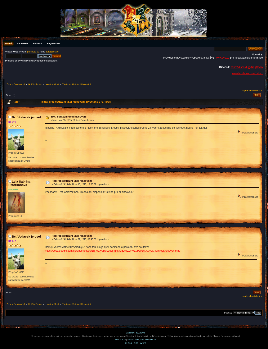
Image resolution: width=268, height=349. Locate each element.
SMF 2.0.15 (120, 339)
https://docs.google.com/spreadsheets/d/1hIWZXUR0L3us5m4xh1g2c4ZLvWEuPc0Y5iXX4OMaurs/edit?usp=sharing (112, 250)
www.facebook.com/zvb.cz (247, 73)
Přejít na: (228, 313)
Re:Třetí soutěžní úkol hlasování (72, 180)
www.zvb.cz (222, 57)
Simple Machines (148, 339)
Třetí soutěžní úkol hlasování (68, 116)
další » (258, 90)
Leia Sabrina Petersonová (19, 183)
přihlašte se (33, 51)
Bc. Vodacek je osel (26, 117)
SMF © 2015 (133, 339)
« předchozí (248, 90)
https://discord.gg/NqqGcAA (247, 67)
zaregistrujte (52, 51)
